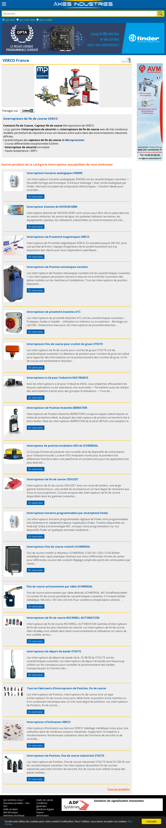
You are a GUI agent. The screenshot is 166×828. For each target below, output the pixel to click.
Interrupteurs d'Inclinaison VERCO (49, 722)
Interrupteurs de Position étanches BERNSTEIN (57, 408)
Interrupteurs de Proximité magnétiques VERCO (58, 237)
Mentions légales (45, 809)
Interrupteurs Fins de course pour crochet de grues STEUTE (65, 344)
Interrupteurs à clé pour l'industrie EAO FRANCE (57, 377)
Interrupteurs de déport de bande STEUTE (54, 651)
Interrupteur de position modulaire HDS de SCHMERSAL (62, 445)
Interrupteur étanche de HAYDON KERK (52, 207)
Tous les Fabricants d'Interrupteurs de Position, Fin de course (66, 688)
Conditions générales (41, 804)
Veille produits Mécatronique (10, 811)
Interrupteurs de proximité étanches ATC (54, 312)
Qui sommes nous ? (13, 799)
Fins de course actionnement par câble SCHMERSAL (60, 586)
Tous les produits (118, 789)
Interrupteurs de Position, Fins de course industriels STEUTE (65, 755)
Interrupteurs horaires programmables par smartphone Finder (67, 513)
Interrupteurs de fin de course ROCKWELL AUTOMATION (63, 617)
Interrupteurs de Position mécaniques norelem (57, 267)
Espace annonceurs (42, 814)
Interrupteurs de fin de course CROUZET (52, 479)
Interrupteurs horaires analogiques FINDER (54, 173)
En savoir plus (35, 196)
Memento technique (13, 815)
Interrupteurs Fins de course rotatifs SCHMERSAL (58, 546)
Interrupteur (57, 164)
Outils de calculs (44, 799)
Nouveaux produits (13, 803)
